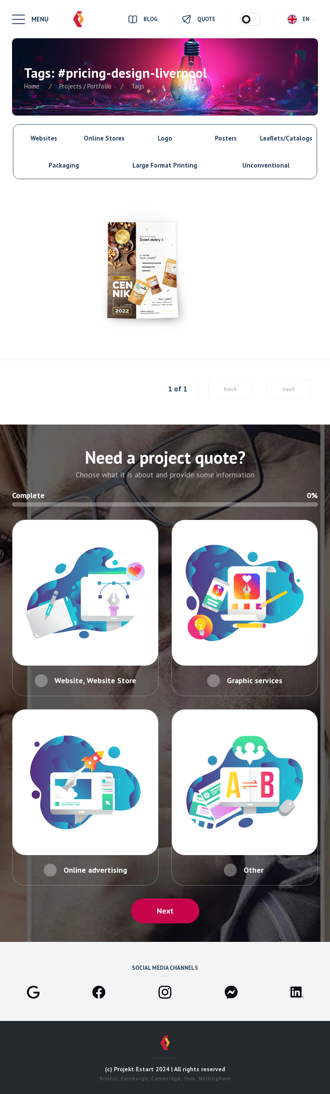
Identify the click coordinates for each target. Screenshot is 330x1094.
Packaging (64, 165)
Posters (226, 138)
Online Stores (104, 138)
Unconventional (266, 165)
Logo (165, 138)
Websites (44, 138)
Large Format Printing (164, 165)
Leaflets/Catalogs (286, 138)
